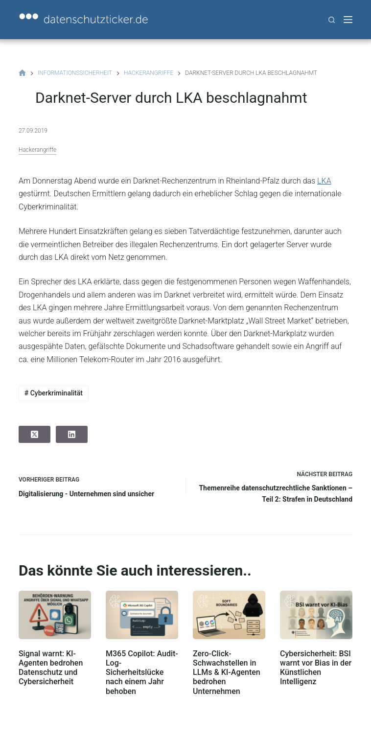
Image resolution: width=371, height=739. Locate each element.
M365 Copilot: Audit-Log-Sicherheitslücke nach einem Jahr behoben (142, 672)
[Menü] (348, 19)
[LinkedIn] (72, 434)
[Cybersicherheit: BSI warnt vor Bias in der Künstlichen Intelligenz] (316, 615)
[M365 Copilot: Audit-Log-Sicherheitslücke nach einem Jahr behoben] (142, 615)
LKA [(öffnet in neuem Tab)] (324, 180)
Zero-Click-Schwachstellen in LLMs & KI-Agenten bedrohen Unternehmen (226, 672)
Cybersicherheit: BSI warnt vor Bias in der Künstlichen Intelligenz (315, 668)
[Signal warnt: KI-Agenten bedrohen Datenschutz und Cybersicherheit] (55, 615)
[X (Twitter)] (34, 434)
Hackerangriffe (37, 149)
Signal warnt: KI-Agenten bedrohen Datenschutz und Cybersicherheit (51, 668)
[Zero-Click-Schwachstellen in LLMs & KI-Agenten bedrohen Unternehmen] (229, 615)
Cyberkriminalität (53, 393)
